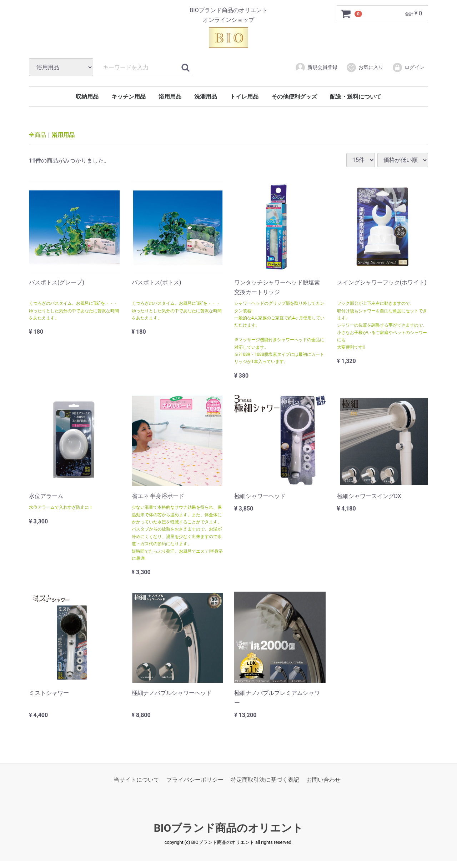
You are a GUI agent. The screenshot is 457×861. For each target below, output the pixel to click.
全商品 (37, 134)
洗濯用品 (205, 96)
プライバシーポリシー (195, 779)
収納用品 (87, 96)
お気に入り (364, 67)
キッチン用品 (128, 96)
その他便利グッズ (294, 96)
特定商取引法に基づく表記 (265, 779)
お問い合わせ (323, 779)
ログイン (408, 67)
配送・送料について (355, 96)
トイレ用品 (244, 96)
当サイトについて (136, 779)
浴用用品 (170, 96)
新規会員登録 (316, 67)
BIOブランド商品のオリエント (228, 828)
